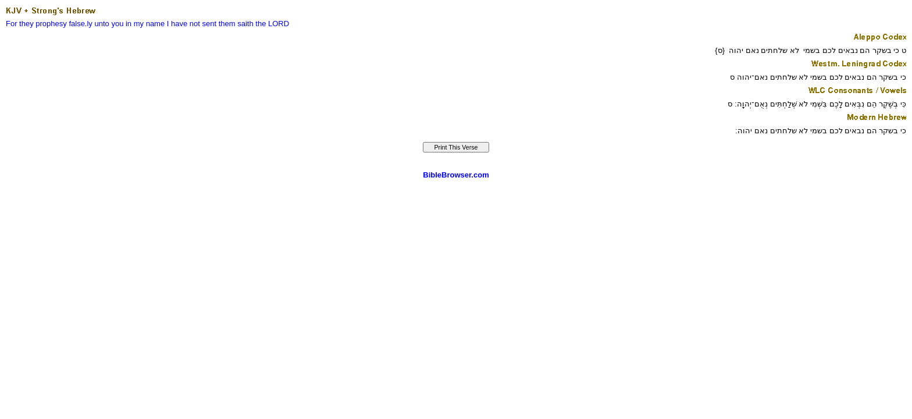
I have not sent (191, 23)
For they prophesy (36, 23)
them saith (236, 23)
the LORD (272, 23)
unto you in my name (130, 23)
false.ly (80, 23)
